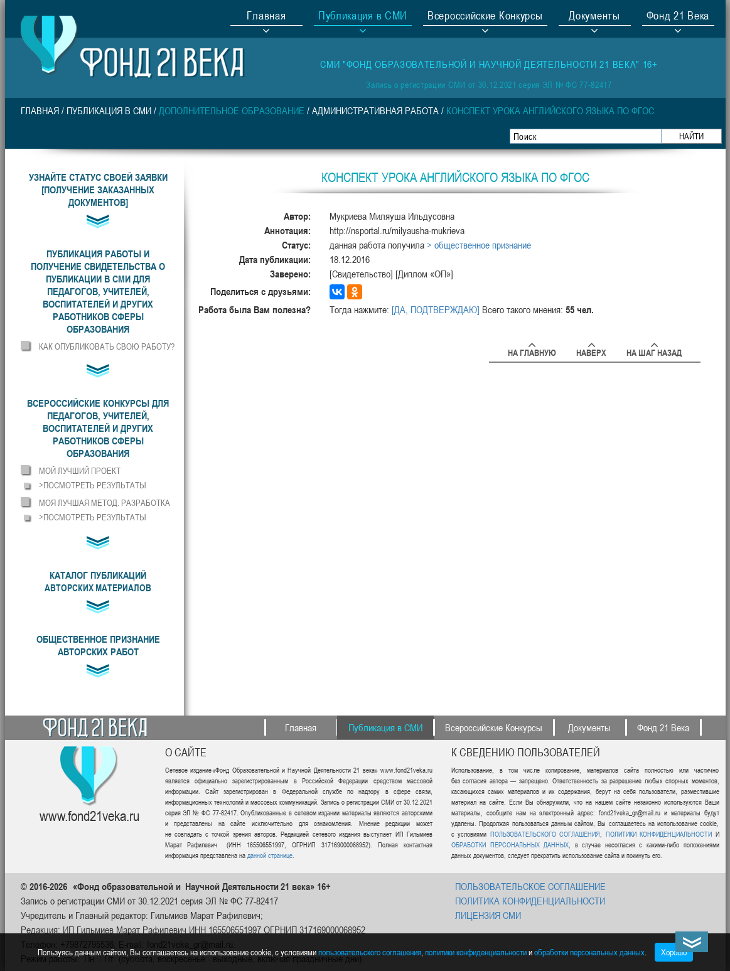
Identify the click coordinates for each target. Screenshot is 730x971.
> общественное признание (479, 245)
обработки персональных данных (589, 952)
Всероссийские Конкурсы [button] (484, 17)
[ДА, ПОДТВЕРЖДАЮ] (436, 309)
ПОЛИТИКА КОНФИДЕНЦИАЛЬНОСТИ (530, 900)
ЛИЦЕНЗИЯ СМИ (488, 915)
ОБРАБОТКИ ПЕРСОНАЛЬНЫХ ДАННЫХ (510, 844)
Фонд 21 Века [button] (678, 17)
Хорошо (674, 952)
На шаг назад (654, 350)
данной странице (270, 855)
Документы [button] (594, 17)
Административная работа (375, 110)
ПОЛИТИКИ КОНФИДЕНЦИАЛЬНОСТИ (659, 834)
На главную (532, 350)
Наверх (591, 350)
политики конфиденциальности (476, 952)
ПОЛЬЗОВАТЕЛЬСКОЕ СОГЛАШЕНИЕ (530, 886)
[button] (98, 291)
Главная (266, 17)
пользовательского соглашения (369, 952)
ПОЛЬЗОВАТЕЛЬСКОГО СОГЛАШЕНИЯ (545, 834)
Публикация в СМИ (109, 110)
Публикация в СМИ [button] (362, 17)
